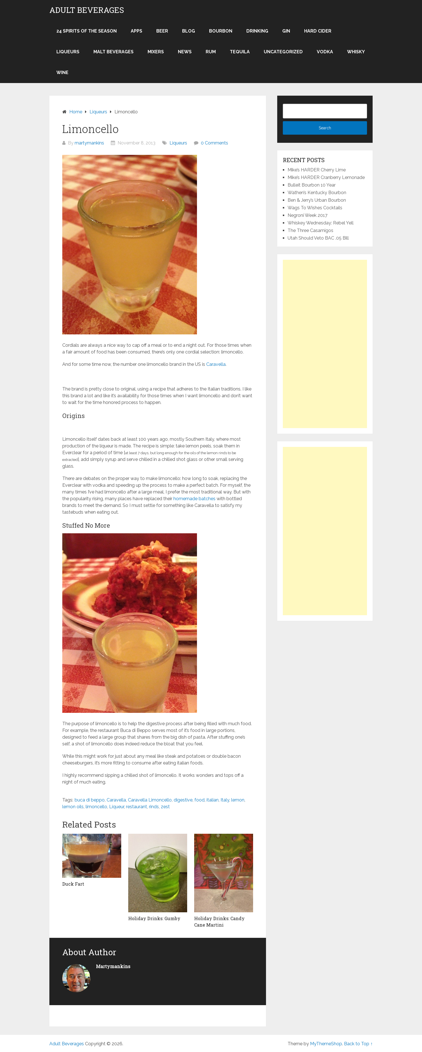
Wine (62, 72)
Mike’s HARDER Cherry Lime (317, 170)
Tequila (240, 51)
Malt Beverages (113, 51)
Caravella (216, 364)
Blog (188, 31)
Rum (211, 51)
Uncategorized (283, 51)
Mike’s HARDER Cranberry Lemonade (326, 177)
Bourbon (220, 31)
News (185, 51)
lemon (237, 800)
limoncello (96, 806)
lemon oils (73, 806)
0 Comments (214, 143)
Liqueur (116, 806)
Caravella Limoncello (150, 800)
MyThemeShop (326, 1043)
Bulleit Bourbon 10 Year (312, 185)
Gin (286, 31)
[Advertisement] (325, 344)
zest (165, 806)
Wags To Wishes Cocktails (315, 207)
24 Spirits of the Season (86, 31)
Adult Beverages (86, 10)
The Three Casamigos (310, 230)
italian (213, 800)
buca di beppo (90, 800)
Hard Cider (317, 31)
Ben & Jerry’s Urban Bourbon (317, 200)
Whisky (356, 51)
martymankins (89, 143)
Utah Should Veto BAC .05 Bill (318, 238)
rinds (154, 806)
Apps (136, 31)
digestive (183, 800)
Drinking (257, 31)
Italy (225, 800)
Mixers (156, 51)
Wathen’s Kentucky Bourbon (317, 192)
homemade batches (194, 498)
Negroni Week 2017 (307, 215)
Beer (162, 31)
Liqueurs (67, 51)
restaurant (136, 806)
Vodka (325, 51)
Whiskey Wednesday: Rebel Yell (321, 223)
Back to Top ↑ (358, 1043)
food (199, 800)
